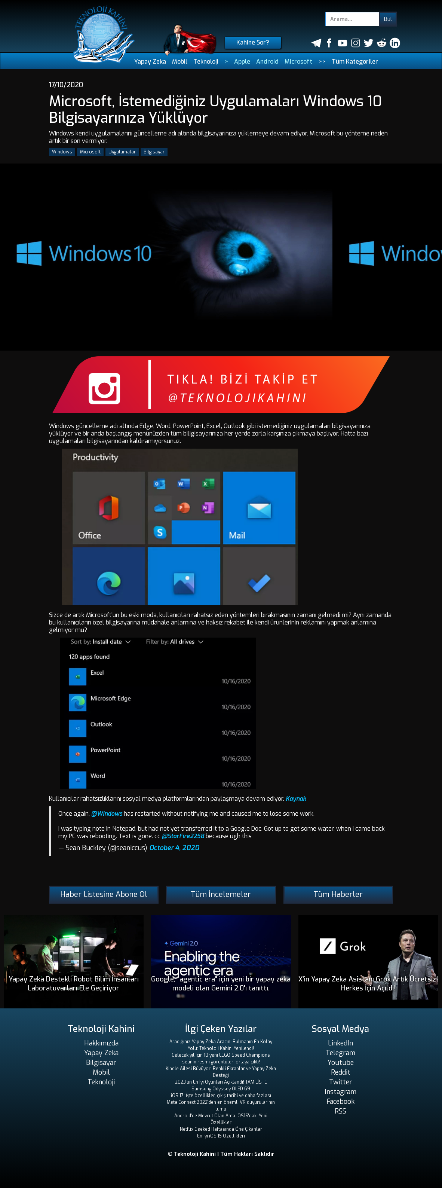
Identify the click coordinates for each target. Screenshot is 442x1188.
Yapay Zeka (150, 61)
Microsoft (298, 61)
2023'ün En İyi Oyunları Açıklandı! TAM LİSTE (221, 1082)
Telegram (340, 1052)
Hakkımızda (101, 1043)
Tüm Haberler (338, 894)
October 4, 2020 (174, 847)
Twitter (340, 1082)
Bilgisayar (154, 152)
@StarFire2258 (183, 836)
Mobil (179, 61)
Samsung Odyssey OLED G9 (220, 1089)
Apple (242, 61)
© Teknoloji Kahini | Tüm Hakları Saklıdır (221, 1154)
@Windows (106, 814)
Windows (62, 152)
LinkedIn (340, 1043)
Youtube (341, 1062)
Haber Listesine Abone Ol (103, 894)
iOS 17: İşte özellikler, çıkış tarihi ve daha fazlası (221, 1096)
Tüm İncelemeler (221, 894)
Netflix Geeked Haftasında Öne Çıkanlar (221, 1129)
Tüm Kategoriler (355, 61)
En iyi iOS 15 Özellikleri (221, 1136)
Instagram (340, 1091)
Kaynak (296, 799)
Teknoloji (205, 61)
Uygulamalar (122, 152)
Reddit (340, 1072)
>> (322, 61)
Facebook (340, 1101)
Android (267, 61)
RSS (340, 1111)
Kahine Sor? (252, 42)
